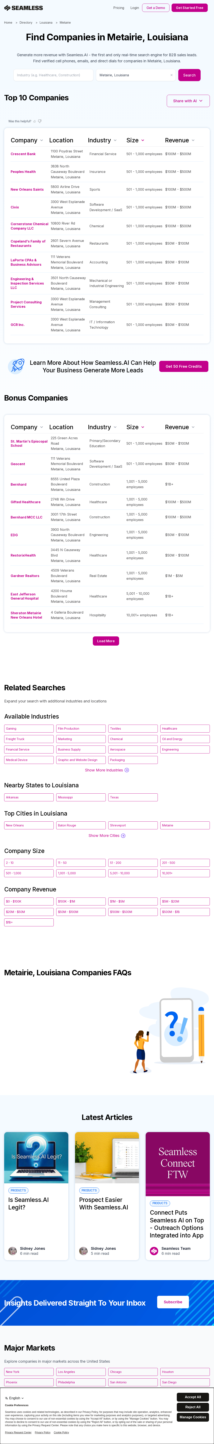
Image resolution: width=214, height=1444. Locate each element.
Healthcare (98, 502)
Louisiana (46, 22)
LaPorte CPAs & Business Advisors (26, 262)
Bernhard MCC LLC (26, 517)
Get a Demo (155, 8)
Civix (15, 207)
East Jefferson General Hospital (24, 596)
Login (134, 8)
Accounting (98, 262)
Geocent (18, 464)
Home (8, 22)
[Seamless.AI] (23, 8)
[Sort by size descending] (142, 140)
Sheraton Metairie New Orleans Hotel (26, 615)
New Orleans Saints (27, 189)
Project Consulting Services (26, 304)
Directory (26, 22)
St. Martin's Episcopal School (29, 443)
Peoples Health (23, 172)
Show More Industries (107, 770)
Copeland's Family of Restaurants (28, 243)
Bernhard (18, 484)
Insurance (97, 172)
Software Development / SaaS (105, 207)
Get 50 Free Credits (184, 366)
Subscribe (173, 1302)
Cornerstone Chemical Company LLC (29, 226)
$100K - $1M (66, 901)
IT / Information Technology (102, 324)
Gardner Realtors (25, 576)
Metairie (65, 22)
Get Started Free (189, 8)
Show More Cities (107, 835)
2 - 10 (10, 862)
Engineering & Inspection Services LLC (27, 283)
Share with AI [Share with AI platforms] (188, 100)
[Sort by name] (41, 140)
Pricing (118, 8)
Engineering (98, 535)
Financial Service (102, 154)
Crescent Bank (23, 154)
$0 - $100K (13, 901)
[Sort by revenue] (193, 140)
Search (189, 75)
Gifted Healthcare (26, 502)
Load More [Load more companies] (106, 641)
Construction (99, 484)
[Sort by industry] (115, 140)
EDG (14, 535)
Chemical (96, 226)
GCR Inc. (18, 325)
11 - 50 (62, 862)
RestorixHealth (23, 555)
